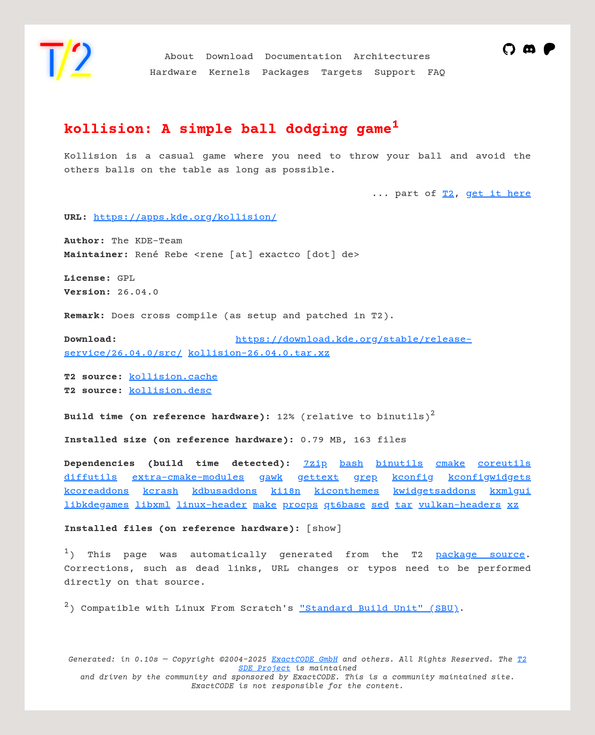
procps (300, 505)
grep (365, 477)
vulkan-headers (460, 505)
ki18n (285, 491)
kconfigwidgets (489, 477)
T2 (448, 194)
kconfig (412, 477)
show (324, 529)
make (265, 505)
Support (395, 72)
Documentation (303, 57)
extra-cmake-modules (188, 477)
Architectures (392, 57)
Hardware (173, 72)
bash (352, 463)
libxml (152, 505)
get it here (498, 194)
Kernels (229, 72)
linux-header (211, 505)
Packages (285, 72)
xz (513, 505)
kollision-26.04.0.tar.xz (259, 353)
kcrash (160, 491)
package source (480, 555)
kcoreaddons (96, 491)
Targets (342, 72)
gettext (318, 477)
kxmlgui (510, 491)
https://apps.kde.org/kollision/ (185, 217)
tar (404, 505)
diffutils (90, 477)
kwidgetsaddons (434, 491)
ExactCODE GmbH (304, 659)
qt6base (344, 505)
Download (229, 57)
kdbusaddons (224, 491)
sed (380, 505)
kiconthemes (346, 491)
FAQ (436, 72)
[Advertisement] (501, 275)
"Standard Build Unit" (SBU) (379, 608)
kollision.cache (173, 377)
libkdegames (96, 505)
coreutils (504, 463)
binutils (399, 463)
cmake (450, 463)
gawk (271, 477)
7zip (315, 463)
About (179, 57)
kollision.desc (170, 391)
